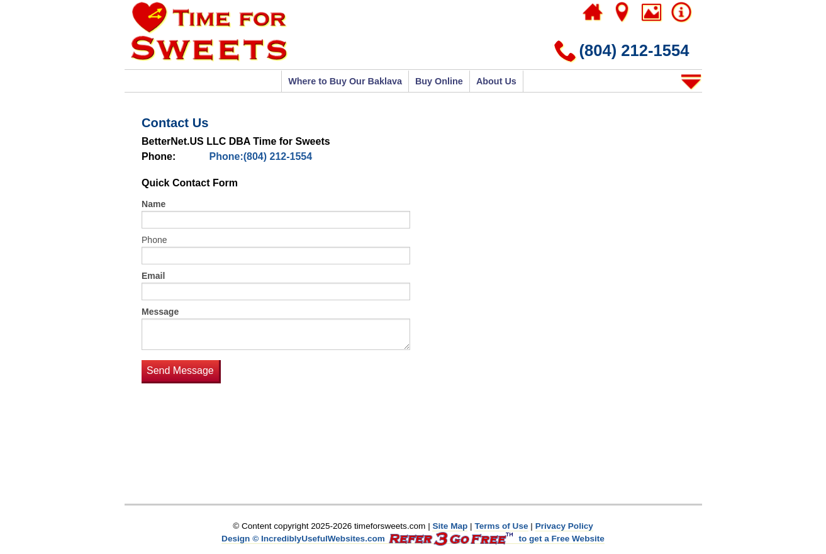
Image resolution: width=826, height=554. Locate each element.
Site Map (449, 526)
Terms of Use (501, 526)
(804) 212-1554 (634, 50)
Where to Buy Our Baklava (345, 81)
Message (160, 312)
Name (153, 204)
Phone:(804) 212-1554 (261, 156)
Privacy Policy (564, 526)
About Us (496, 81)
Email (153, 276)
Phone (154, 240)
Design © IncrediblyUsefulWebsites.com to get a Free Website (413, 539)
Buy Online (439, 81)
